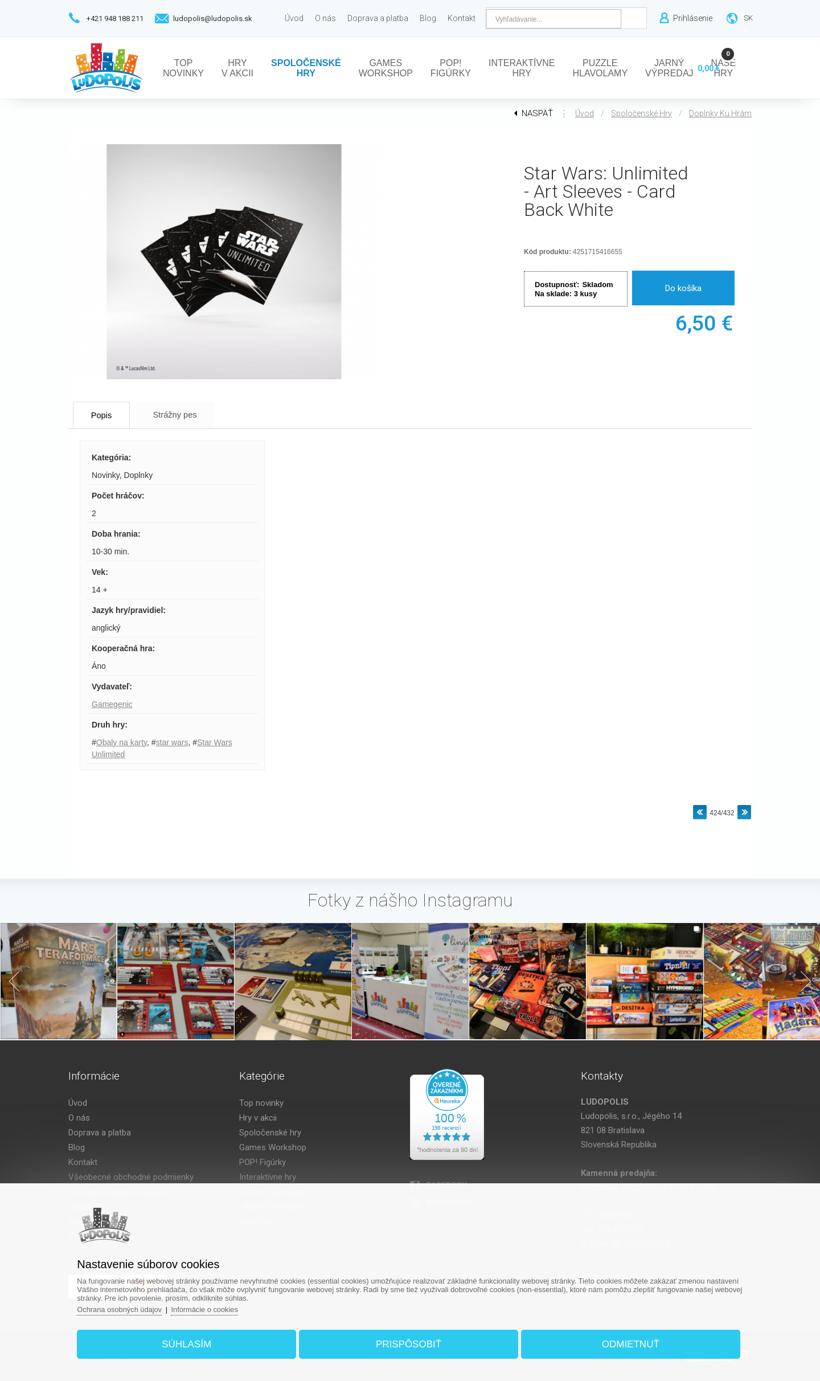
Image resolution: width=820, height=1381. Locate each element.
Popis (105, 415)
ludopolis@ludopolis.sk (212, 18)
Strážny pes (184, 414)
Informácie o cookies (211, 1308)
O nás (79, 1118)
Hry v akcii (258, 1118)
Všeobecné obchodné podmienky (131, 1177)
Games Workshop (272, 1147)
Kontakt (82, 1162)
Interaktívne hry (267, 1177)
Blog (76, 1147)
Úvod (584, 113)
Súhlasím (190, 1343)
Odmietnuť (627, 1343)
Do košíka (683, 288)
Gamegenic (112, 704)
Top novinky (261, 1103)
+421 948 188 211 (115, 18)
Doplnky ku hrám (720, 113)
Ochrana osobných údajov (125, 1308)
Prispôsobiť (408, 1343)
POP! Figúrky (262, 1162)
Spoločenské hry (641, 113)
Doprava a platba (99, 1132)
